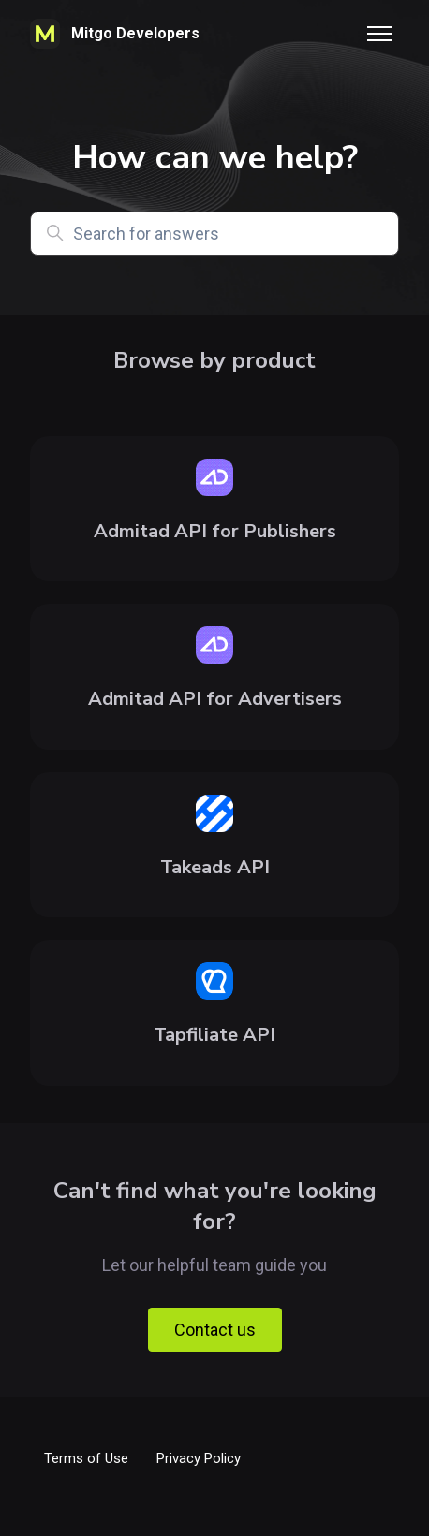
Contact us (215, 1329)
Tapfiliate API (214, 1034)
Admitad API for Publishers (215, 531)
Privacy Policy (198, 1458)
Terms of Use (86, 1458)
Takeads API (215, 867)
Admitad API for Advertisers (215, 698)
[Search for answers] (214, 234)
